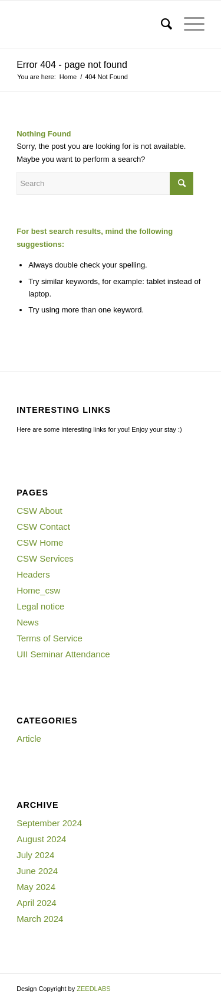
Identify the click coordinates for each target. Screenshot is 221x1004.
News (28, 622)
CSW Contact (43, 526)
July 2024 (35, 855)
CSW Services (45, 558)
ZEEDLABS (93, 988)
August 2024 (41, 839)
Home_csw (38, 590)
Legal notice (40, 606)
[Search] (160, 24)
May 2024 (36, 887)
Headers (33, 574)
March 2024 (40, 919)
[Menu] (188, 24)
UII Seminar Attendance (63, 654)
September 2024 (49, 823)
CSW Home (40, 542)
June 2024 (37, 871)
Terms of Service (50, 638)
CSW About (39, 511)
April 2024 (37, 903)
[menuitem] (160, 24)
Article (29, 739)
